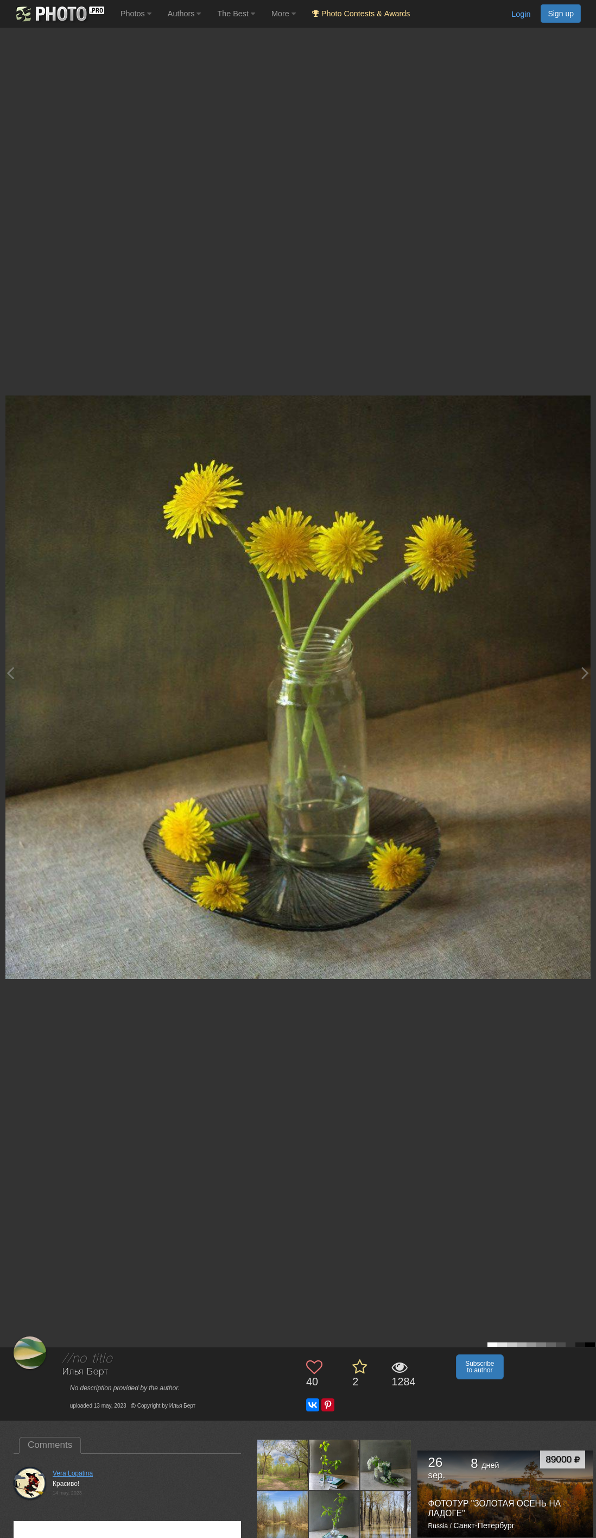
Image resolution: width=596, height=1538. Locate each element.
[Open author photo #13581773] (282, 1464)
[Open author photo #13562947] (334, 1516)
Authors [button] (184, 13)
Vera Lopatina (73, 1473)
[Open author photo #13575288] (385, 1464)
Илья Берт (85, 1372)
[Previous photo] (10, 673)
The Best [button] (236, 13)
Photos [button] (136, 13)
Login (520, 14)
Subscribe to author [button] (479, 1367)
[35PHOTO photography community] (59, 13)
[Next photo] (585, 673)
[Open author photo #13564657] (282, 1516)
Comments (50, 1445)
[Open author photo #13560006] (385, 1516)
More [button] (283, 13)
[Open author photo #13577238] (334, 1464)
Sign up (561, 13)
